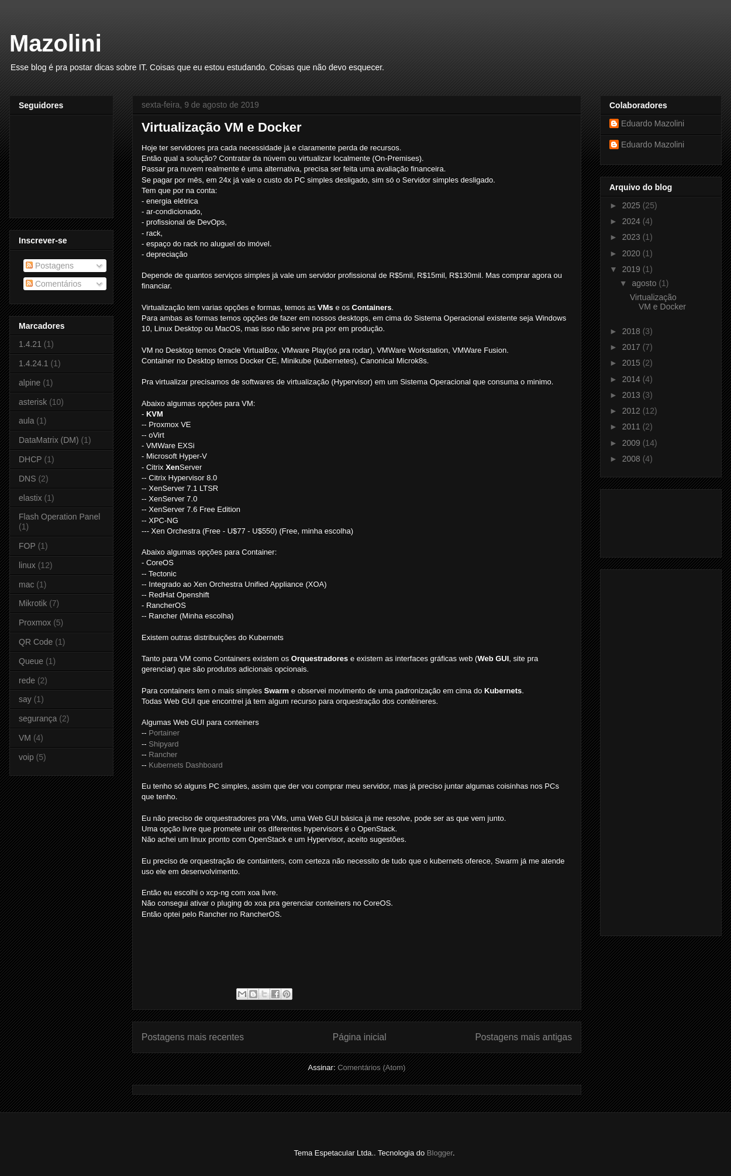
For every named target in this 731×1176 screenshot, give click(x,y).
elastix (30, 498)
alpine (29, 382)
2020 (632, 253)
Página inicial (360, 1037)
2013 (632, 395)
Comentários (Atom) (371, 1067)
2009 (632, 443)
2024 (632, 221)
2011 (632, 426)
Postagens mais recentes (193, 1037)
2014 (632, 379)
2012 (632, 410)
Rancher (163, 754)
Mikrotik (33, 603)
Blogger (440, 1153)
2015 (632, 362)
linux (27, 565)
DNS (27, 478)
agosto (645, 283)
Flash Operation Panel (59, 516)
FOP (27, 546)
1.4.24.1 (34, 363)
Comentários (53, 283)
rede (27, 680)
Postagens (50, 265)
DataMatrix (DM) (49, 440)
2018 (632, 331)
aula (26, 420)
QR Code (36, 642)
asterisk (33, 402)
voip (26, 757)
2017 (632, 347)
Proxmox (35, 622)
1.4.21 (30, 344)
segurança (38, 718)
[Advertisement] (644, 520)
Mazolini (55, 43)
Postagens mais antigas (523, 1037)
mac (26, 584)
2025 (632, 205)
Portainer (164, 732)
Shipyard (163, 744)
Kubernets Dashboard (185, 765)
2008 (632, 458)
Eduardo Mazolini (652, 123)
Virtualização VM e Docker (222, 127)
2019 (632, 269)
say (25, 699)
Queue (31, 661)
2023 (632, 237)
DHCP (30, 459)
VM (25, 737)
